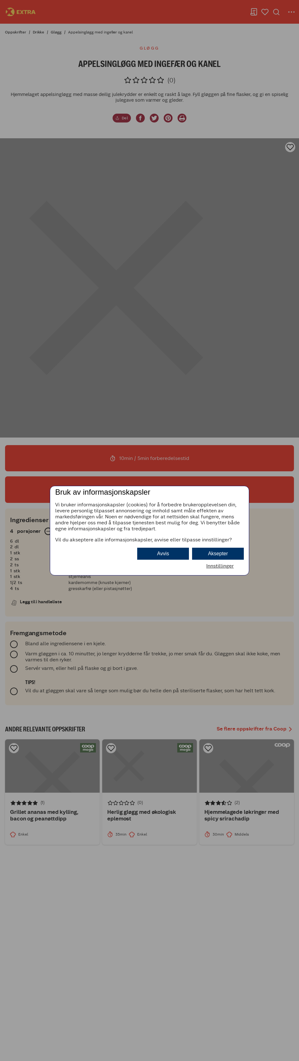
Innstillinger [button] (220, 566)
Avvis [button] (163, 553)
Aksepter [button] (218, 553)
